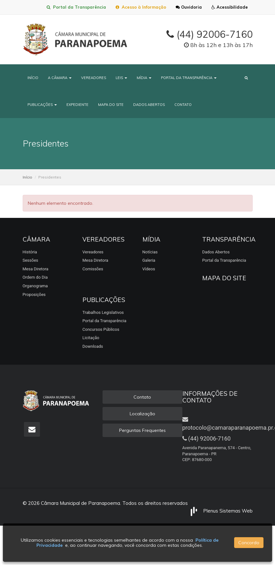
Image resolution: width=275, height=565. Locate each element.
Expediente (77, 104)
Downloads (92, 346)
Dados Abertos (149, 104)
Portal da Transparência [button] (189, 78)
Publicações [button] (42, 104)
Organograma (35, 285)
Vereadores (93, 78)
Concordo (248, 542)
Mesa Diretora (36, 269)
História (30, 252)
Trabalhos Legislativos (103, 312)
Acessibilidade (229, 7)
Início (32, 78)
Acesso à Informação (141, 7)
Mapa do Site (111, 104)
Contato (183, 104)
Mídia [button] (144, 78)
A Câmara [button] (60, 78)
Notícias (150, 252)
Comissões (92, 269)
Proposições (34, 294)
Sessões (30, 260)
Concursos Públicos (100, 329)
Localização (142, 414)
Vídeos (148, 269)
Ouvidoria (189, 7)
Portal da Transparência (76, 7)
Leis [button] (121, 78)
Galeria (149, 260)
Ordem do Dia (35, 277)
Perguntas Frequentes (142, 430)
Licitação (90, 337)
